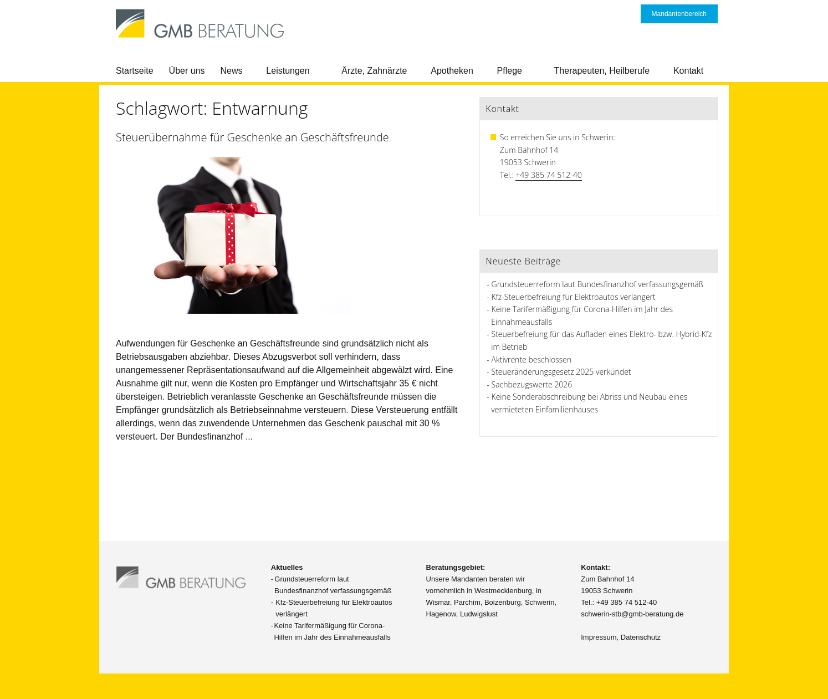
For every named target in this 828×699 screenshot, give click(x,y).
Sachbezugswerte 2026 (532, 384)
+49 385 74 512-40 (548, 175)
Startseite (135, 70)
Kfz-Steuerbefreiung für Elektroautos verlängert (574, 297)
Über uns (187, 70)
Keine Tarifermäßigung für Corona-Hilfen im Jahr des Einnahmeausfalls (332, 631)
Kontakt (688, 70)
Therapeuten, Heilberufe (602, 70)
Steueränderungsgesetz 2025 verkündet (561, 371)
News (232, 70)
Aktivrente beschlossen (532, 359)
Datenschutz (641, 637)
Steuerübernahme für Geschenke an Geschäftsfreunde (252, 137)
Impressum (598, 637)
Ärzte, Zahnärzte (374, 70)
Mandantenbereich (679, 14)
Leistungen (287, 70)
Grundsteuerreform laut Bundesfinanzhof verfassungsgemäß (597, 284)
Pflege (509, 70)
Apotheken (452, 70)
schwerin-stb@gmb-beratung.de (632, 614)
